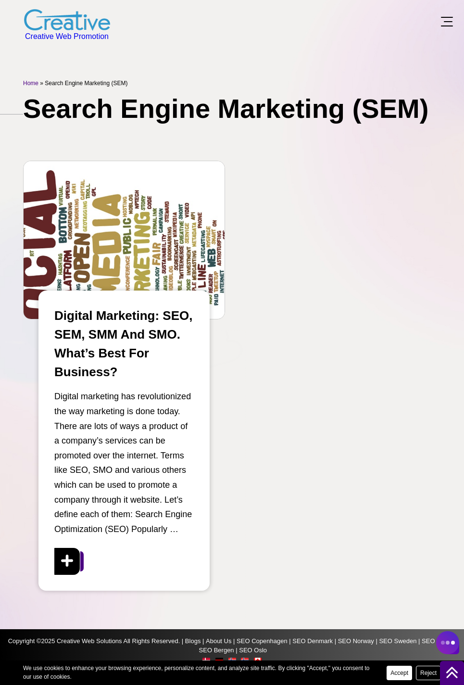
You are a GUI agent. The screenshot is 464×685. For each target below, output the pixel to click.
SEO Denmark (312, 641)
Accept (399, 673)
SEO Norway (356, 641)
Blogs (193, 641)
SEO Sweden (397, 641)
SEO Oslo (253, 650)
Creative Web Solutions (89, 641)
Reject (428, 673)
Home (30, 83)
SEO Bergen (216, 650)
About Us (218, 641)
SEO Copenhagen (262, 641)
